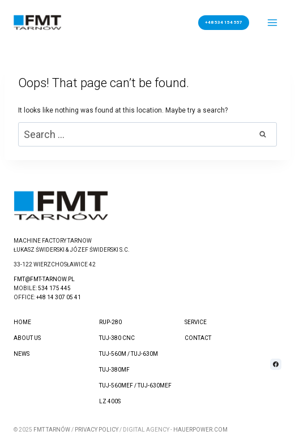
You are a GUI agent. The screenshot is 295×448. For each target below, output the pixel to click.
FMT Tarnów (51, 430)
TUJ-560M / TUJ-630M (128, 354)
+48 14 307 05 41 (58, 297)
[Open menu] (272, 22)
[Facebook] (275, 364)
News (21, 354)
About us (27, 338)
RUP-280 (110, 322)
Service (196, 322)
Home (22, 322)
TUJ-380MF (114, 370)
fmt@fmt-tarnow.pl (44, 279)
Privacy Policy (96, 430)
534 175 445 (54, 288)
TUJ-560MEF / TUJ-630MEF (135, 385)
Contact (198, 338)
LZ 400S (110, 401)
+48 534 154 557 (223, 22)
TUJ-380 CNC (117, 338)
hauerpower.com (200, 430)
